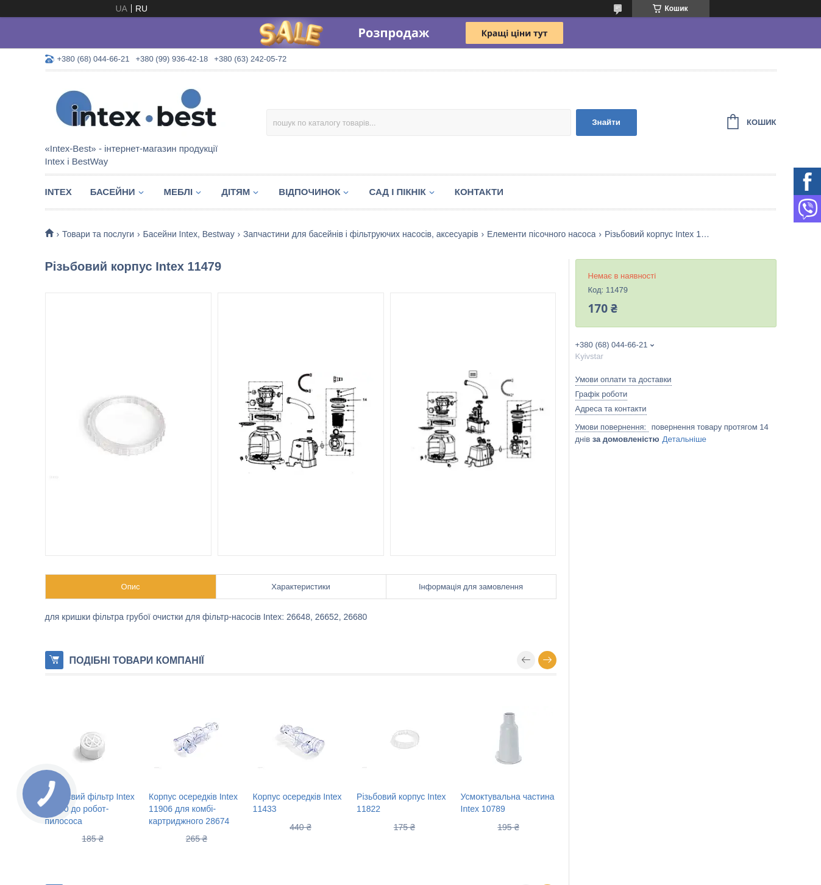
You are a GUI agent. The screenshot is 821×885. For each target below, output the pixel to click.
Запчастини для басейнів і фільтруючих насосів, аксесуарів (360, 234)
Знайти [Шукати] (606, 122)
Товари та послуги (98, 234)
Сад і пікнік (397, 191)
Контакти (479, 191)
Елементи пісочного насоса (541, 234)
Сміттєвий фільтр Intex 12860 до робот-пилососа (90, 808)
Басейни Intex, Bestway (189, 234)
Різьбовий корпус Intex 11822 (401, 803)
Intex (58, 191)
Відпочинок (309, 191)
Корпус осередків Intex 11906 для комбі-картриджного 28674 (193, 808)
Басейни (112, 191)
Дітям (235, 191)
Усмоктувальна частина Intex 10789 (508, 803)
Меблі (178, 191)
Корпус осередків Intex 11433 (297, 803)
